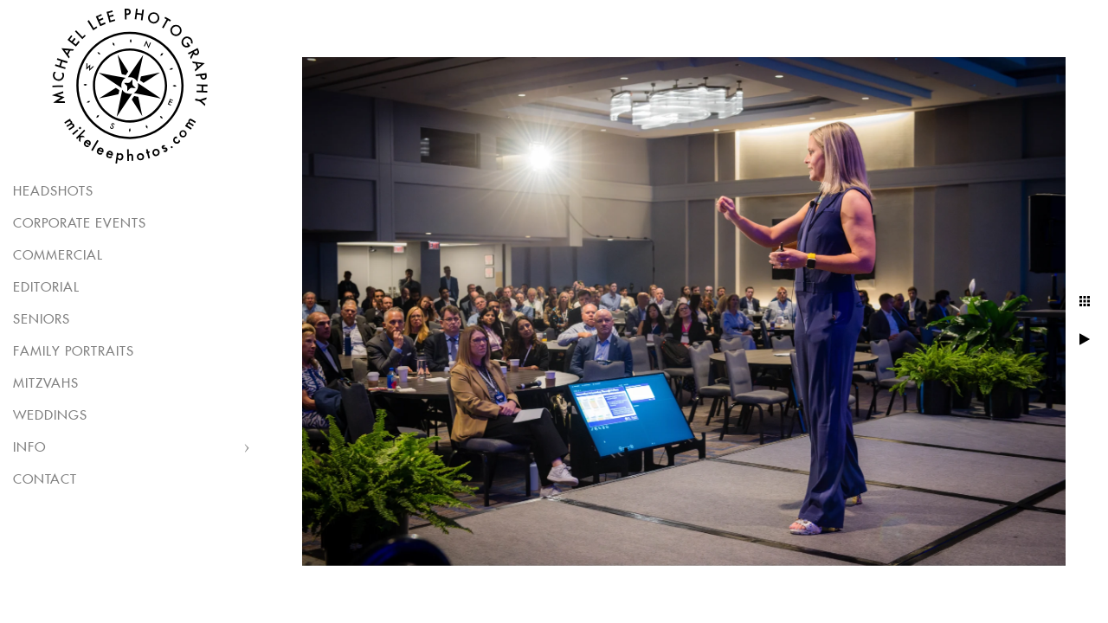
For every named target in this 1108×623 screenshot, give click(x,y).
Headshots (53, 191)
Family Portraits (73, 351)
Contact (45, 479)
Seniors (41, 319)
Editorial (46, 287)
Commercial (58, 255)
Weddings (50, 415)
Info (29, 447)
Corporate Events (79, 223)
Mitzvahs (46, 383)
